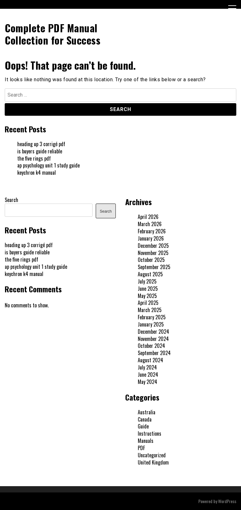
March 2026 (150, 224)
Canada (145, 419)
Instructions (149, 433)
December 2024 (153, 331)
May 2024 (147, 381)
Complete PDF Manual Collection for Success (52, 33)
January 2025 (151, 324)
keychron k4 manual (36, 172)
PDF (141, 448)
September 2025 (154, 267)
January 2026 (151, 238)
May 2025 (147, 296)
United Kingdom (153, 462)
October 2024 (151, 345)
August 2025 (150, 274)
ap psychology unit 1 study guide (48, 165)
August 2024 (150, 360)
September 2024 (154, 353)
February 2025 (152, 317)
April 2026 (148, 216)
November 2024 (153, 339)
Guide (143, 426)
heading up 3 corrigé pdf (41, 144)
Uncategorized (152, 455)
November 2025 (153, 253)
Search (11, 200)
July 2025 (147, 281)
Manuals (145, 440)
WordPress (227, 501)
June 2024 (148, 374)
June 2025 (148, 288)
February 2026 (152, 231)
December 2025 (153, 245)
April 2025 (148, 302)
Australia (146, 412)
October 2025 (151, 259)
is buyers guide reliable (39, 151)
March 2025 (150, 310)
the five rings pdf (34, 158)
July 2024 (147, 367)
